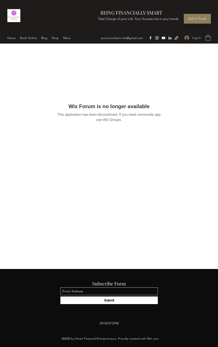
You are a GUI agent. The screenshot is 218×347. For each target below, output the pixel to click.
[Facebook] (150, 38)
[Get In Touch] (197, 19)
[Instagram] (157, 38)
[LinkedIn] (170, 38)
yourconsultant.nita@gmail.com (122, 38)
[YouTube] (163, 38)
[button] (208, 38)
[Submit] (109, 300)
